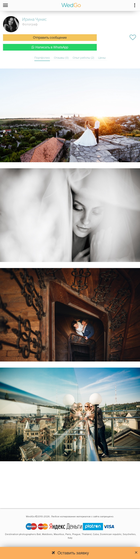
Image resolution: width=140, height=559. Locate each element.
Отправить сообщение (50, 37)
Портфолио (42, 57)
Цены (102, 57)
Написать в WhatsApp (50, 47)
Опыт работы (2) (83, 57)
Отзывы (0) (61, 57)
